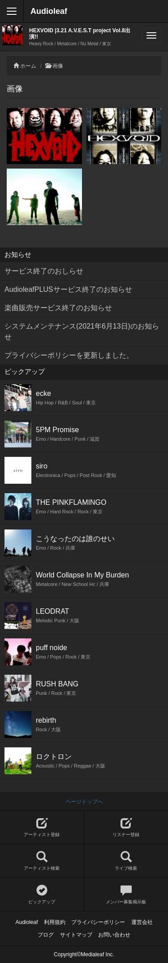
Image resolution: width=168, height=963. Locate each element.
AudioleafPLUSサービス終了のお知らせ (68, 289)
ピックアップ (42, 894)
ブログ (46, 935)
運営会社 (142, 922)
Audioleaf (48, 11)
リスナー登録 (126, 827)
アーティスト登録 (42, 827)
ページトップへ (84, 801)
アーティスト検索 (42, 861)
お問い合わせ (114, 935)
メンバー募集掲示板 (126, 894)
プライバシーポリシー (98, 922)
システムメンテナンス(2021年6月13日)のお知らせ (81, 331)
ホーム (28, 66)
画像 (57, 66)
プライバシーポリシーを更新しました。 (69, 355)
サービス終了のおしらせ (43, 271)
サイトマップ (76, 935)
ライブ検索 (126, 861)
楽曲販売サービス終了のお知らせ (58, 308)
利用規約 (54, 922)
